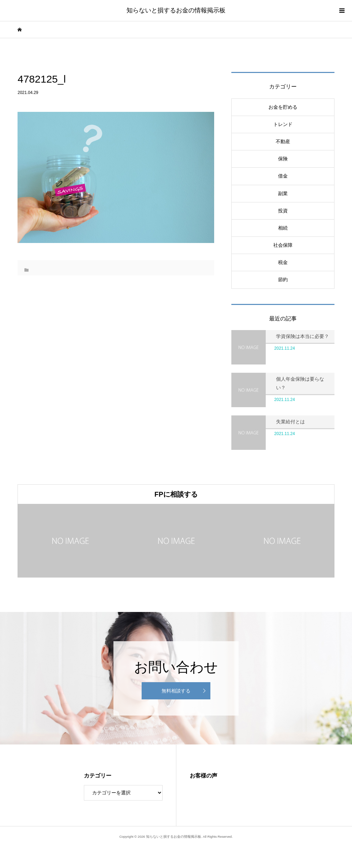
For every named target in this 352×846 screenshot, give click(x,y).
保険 (283, 158)
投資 (283, 210)
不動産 (283, 141)
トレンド (283, 124)
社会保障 (283, 245)
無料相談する (176, 691)
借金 (283, 176)
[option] (70, 541)
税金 (283, 262)
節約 (283, 279)
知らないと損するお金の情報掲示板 (176, 10)
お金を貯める (282, 107)
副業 (283, 193)
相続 (283, 228)
